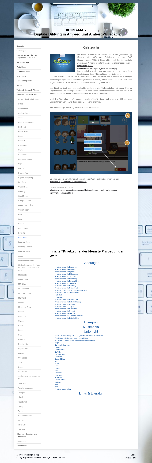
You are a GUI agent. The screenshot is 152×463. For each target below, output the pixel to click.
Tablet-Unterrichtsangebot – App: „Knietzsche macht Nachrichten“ (79, 336)
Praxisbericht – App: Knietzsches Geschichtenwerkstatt (75, 340)
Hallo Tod (58, 295)
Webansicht (130, 458)
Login (133, 455)
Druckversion (24, 455)
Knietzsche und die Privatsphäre (67, 281)
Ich (56, 361)
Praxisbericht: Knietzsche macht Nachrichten (71, 338)
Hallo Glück (59, 297)
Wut (56, 384)
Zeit (56, 387)
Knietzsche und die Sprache (65, 272)
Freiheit (57, 347)
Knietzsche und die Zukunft (65, 313)
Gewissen (58, 357)
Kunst (57, 364)
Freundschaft (59, 350)
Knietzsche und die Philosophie (66, 274)
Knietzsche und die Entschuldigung (68, 302)
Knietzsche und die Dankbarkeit (66, 300)
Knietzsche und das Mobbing (65, 276)
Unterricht (91, 331)
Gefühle (58, 352)
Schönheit (58, 377)
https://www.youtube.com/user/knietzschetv (68, 181)
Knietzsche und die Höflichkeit (66, 309)
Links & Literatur (91, 393)
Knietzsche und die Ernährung (66, 279)
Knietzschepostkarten (63, 389)
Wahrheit (58, 382)
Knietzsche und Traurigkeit (64, 307)
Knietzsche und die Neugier (65, 269)
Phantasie (58, 373)
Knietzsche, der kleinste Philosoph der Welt (71, 290)
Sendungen (91, 263)
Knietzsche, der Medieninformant (67, 293)
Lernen (57, 368)
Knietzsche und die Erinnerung (66, 267)
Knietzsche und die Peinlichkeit (66, 288)
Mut (56, 370)
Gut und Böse (60, 359)
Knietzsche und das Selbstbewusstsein (69, 316)
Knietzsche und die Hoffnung (65, 286)
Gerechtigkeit (59, 354)
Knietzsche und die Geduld (65, 304)
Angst (57, 343)
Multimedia (91, 327)
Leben (57, 366)
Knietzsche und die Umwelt (65, 311)
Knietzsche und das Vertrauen (66, 283)
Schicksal (58, 375)
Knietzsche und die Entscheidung (67, 318)
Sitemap (35, 455)
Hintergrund (90, 322)
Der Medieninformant (62, 345)
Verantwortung (60, 380)
